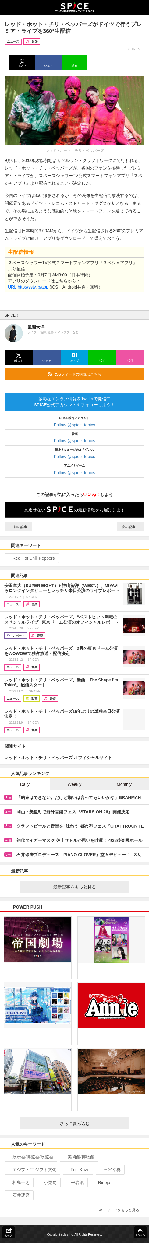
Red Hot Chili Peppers (31, 558)
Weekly (75, 784)
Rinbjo (101, 1182)
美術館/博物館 (78, 1156)
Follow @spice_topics (74, 424)
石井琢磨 (18, 1195)
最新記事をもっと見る (89, 886)
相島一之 (18, 1182)
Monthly (124, 784)
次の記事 (131, 527)
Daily (25, 784)
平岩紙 (75, 1182)
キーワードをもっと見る (121, 1210)
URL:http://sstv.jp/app (28, 287)
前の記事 (18, 527)
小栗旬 (48, 1182)
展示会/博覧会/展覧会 (30, 1156)
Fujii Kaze (77, 1169)
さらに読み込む (92, 1123)
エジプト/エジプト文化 (31, 1169)
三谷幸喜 (109, 1169)
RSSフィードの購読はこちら (94, 374)
